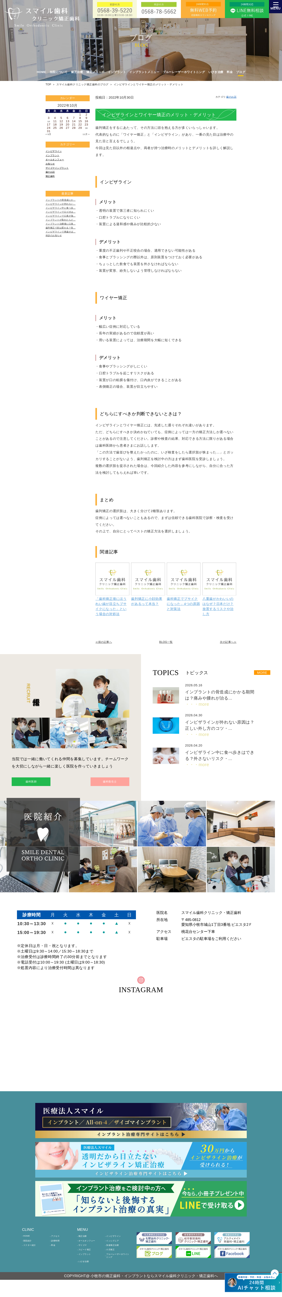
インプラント (55, 158)
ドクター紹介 (33, 1256)
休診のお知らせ (56, 259)
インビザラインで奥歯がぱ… (65, 254)
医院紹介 (30, 1250)
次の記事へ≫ (224, 642)
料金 (230, 72)
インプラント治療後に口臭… (65, 243)
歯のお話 (52, 179)
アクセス (57, 1244)
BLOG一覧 (166, 642)
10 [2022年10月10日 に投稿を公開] (48, 121)
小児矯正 (112, 1261)
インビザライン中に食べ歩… (65, 221)
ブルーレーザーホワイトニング (184, 72)
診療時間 (57, 1250)
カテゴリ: (222, 97)
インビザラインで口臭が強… (65, 232)
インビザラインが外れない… (65, 215)
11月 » (84, 134)
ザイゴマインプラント (61, 174)
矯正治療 (85, 1244)
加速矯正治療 (115, 1256)
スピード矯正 (88, 1261)
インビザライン (56, 152)
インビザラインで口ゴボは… (65, 226)
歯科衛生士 (103, 784)
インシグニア (115, 1250)
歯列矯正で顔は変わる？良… (65, 248)
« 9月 (49, 134)
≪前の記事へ (107, 642)
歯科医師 (38, 784)
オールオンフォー (58, 163)
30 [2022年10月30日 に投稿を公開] (86, 127)
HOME (41, 72)
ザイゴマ (85, 1256)
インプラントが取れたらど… (65, 237)
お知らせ (52, 168)
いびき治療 (215, 72)
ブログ (240, 72)
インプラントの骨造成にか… (65, 210)
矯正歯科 (52, 185)
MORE (259, 673)
